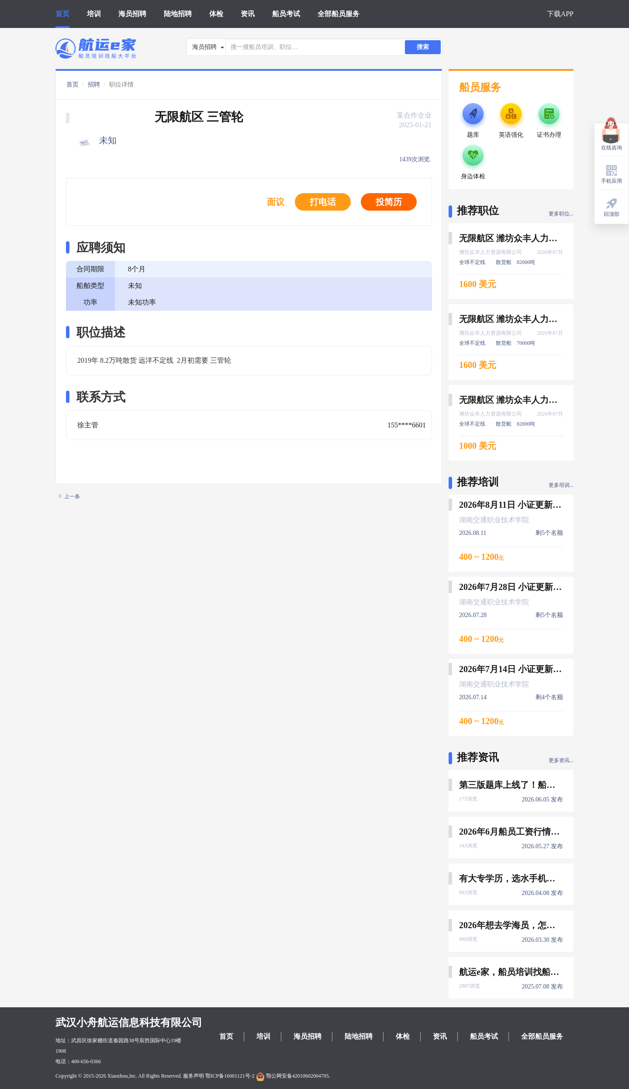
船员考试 (286, 13)
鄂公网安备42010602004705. (293, 1076)
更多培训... (561, 485)
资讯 (248, 13)
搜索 (423, 47)
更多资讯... (561, 760)
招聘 (94, 84)
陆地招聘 (178, 13)
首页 (62, 13)
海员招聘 (132, 13)
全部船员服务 (338, 13)
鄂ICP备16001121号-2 (229, 1076)
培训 (94, 13)
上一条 (69, 496)
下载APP (560, 13)
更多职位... (561, 214)
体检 (216, 13)
